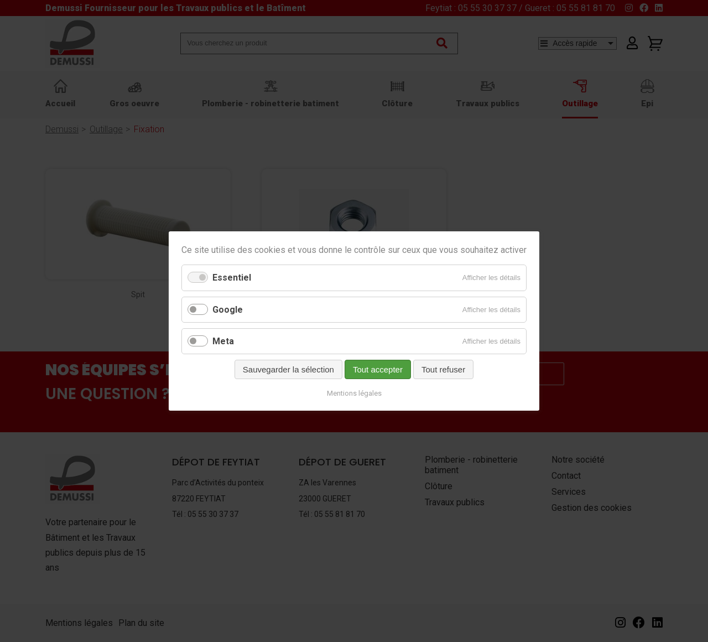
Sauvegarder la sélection (288, 369)
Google (227, 309)
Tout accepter (378, 369)
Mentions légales (354, 393)
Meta (223, 341)
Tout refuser (443, 369)
